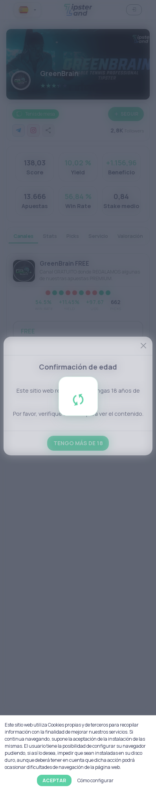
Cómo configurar (95, 780)
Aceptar (54, 780)
